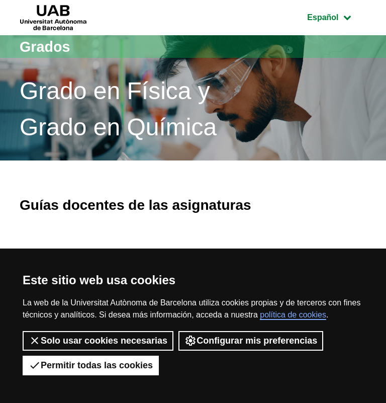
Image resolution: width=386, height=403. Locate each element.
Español (336, 16)
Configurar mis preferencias (250, 341)
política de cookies (293, 314)
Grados (46, 46)
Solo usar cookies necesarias (98, 341)
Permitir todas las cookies (91, 365)
